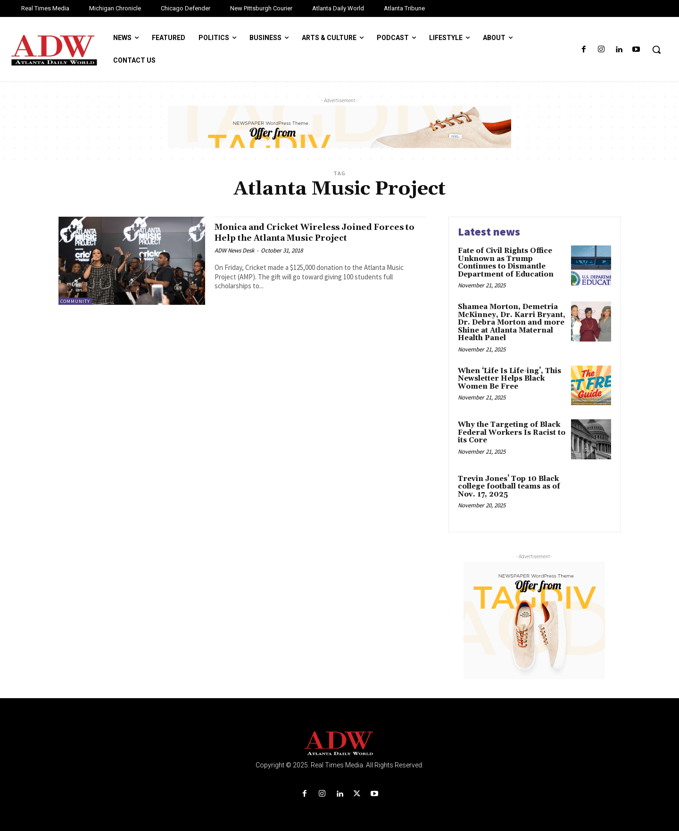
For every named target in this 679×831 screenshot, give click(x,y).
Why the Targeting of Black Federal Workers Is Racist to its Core (511, 432)
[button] (656, 49)
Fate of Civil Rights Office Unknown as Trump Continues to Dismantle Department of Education (506, 262)
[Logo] (339, 743)
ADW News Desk (234, 250)
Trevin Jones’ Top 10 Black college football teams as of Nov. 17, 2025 (509, 486)
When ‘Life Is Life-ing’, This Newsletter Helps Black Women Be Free (509, 379)
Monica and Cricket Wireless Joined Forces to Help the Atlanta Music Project (319, 232)
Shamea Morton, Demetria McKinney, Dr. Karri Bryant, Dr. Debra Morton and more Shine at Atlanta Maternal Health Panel (511, 322)
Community (75, 301)
